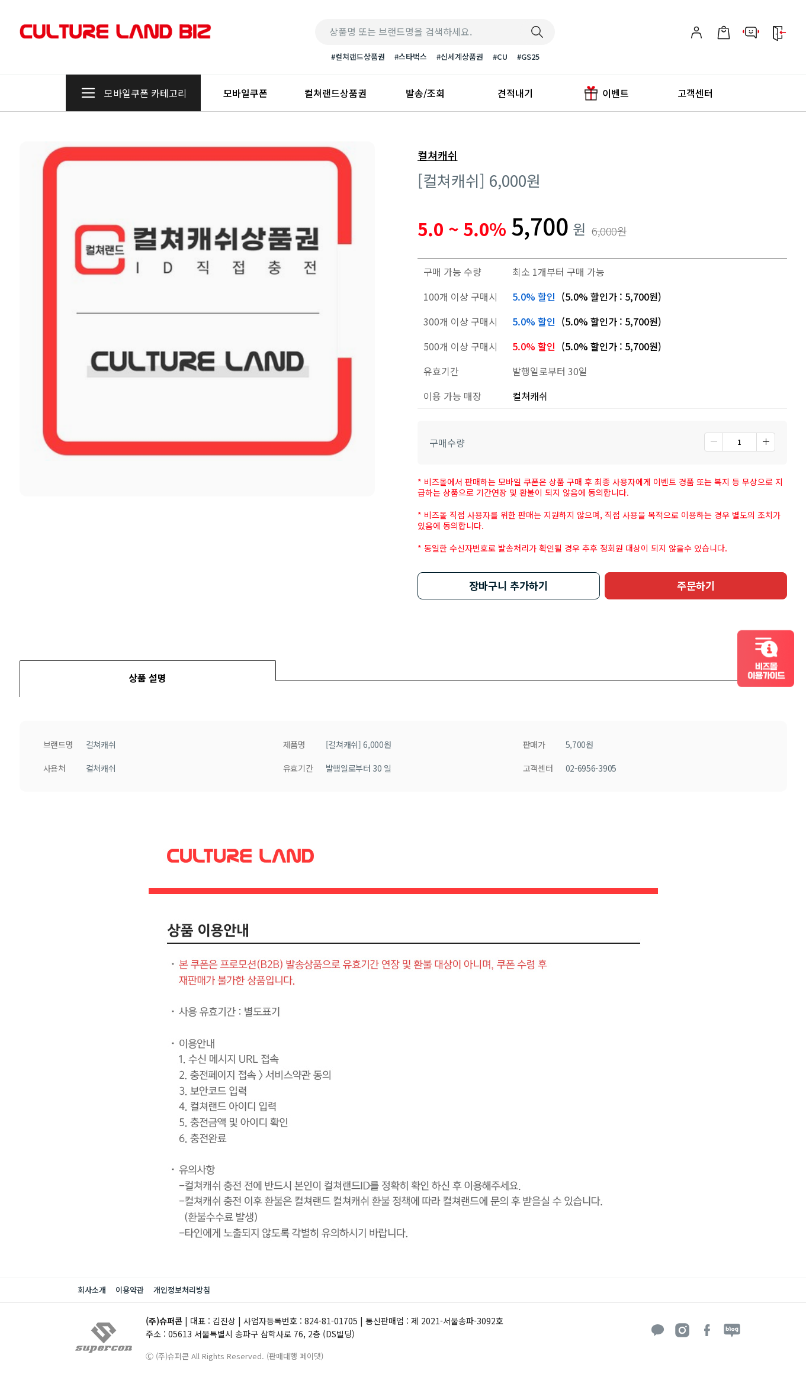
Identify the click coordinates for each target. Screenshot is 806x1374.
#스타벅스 (410, 56)
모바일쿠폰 (245, 93)
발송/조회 (425, 93)
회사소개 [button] (92, 1289)
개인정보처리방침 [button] (181, 1289)
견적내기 (515, 93)
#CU (500, 56)
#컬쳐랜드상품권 (358, 56)
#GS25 (528, 56)
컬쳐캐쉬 (438, 155)
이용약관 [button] (129, 1289)
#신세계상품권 (459, 56)
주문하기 (696, 585)
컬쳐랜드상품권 (335, 93)
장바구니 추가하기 (508, 585)
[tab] (148, 670)
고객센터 (695, 93)
